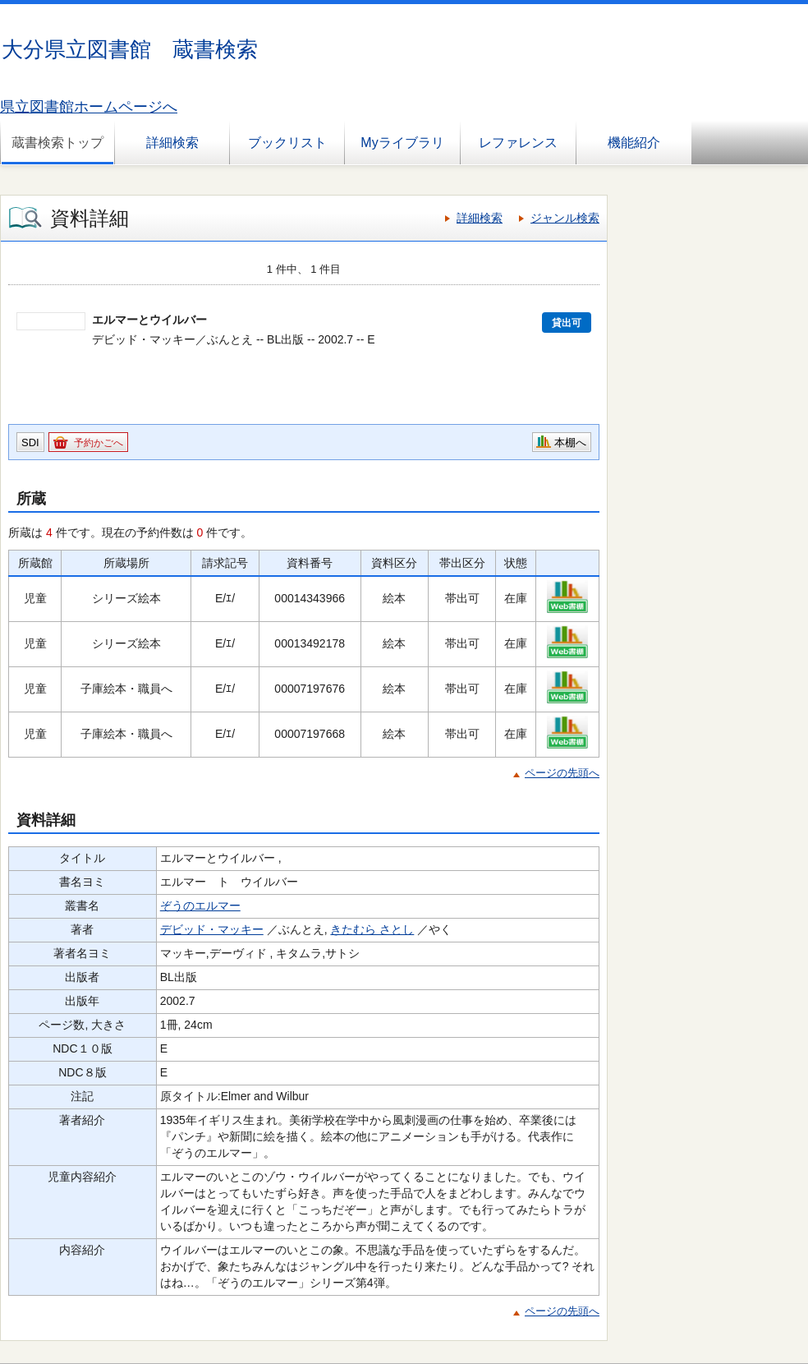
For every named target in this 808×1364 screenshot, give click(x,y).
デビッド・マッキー (212, 929)
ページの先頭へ (562, 773)
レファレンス (518, 143)
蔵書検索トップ (57, 143)
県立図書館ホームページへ (88, 107)
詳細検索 (172, 143)
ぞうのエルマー (200, 905)
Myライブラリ (401, 143)
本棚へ (570, 442)
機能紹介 (634, 143)
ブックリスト (287, 143)
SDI (30, 442)
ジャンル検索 (564, 217)
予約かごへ (98, 443)
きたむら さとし (372, 929)
